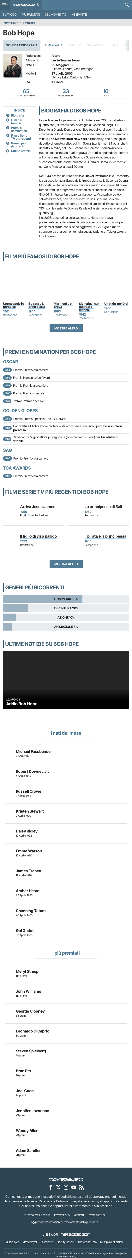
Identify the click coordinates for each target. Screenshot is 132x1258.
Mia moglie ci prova (63, 305)
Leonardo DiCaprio (32, 1031)
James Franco (28, 871)
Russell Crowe (28, 791)
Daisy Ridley (27, 831)
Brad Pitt (23, 1071)
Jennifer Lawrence (32, 1110)
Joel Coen (25, 1091)
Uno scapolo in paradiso (13, 305)
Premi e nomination (19, 129)
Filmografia (53, 45)
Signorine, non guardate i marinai (89, 307)
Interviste (79, 14)
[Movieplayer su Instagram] (66, 1187)
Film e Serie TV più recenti (21, 137)
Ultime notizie (21, 151)
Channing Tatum (31, 910)
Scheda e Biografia (21, 45)
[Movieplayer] (66, 1179)
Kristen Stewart (30, 811)
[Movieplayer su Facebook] (50, 1187)
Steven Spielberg (31, 1051)
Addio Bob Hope (22, 703)
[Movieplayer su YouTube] (74, 1187)
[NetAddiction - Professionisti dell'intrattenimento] (75, 1234)
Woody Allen (27, 1130)
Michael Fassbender (34, 751)
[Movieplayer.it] (26, 5)
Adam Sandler (28, 1150)
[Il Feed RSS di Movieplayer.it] (81, 1187)
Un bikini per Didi (116, 304)
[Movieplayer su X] (58, 1187)
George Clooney (30, 1011)
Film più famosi (16, 121)
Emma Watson (29, 851)
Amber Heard (27, 891)
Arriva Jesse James (37, 506)
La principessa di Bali (103, 506)
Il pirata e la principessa (36, 305)
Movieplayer (11, 22)
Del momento (55, 14)
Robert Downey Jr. (32, 771)
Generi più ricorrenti (18, 144)
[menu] (5, 5)
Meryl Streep (27, 971)
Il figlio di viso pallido (38, 536)
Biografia (17, 115)
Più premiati (31, 14)
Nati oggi (10, 14)
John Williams (28, 991)
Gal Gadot (25, 930)
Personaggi (29, 22)
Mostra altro (66, 328)
